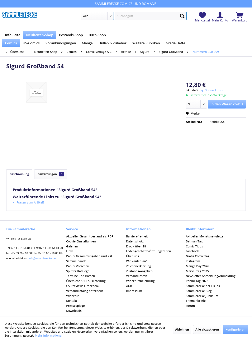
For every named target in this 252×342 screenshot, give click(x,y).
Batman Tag (194, 241)
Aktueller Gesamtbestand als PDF (89, 236)
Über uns (132, 256)
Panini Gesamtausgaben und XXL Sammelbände (89, 258)
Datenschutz (135, 241)
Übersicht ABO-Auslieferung (86, 281)
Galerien (72, 246)
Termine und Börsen (80, 276)
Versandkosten (136, 276)
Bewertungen (51, 174)
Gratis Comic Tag (197, 256)
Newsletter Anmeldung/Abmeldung (211, 276)
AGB (129, 286)
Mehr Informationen (49, 335)
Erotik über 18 (136, 246)
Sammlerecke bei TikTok (203, 286)
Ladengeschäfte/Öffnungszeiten (148, 251)
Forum (190, 306)
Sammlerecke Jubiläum (202, 296)
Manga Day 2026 (197, 266)
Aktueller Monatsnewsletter (205, 236)
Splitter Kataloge (77, 271)
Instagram (193, 261)
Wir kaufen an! (136, 261)
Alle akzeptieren (207, 329)
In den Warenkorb (226, 103)
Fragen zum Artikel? (28, 202)
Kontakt (71, 301)
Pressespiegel (76, 306)
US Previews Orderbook (82, 286)
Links (69, 251)
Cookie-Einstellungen (81, 241)
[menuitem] (134, 17)
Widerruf (72, 296)
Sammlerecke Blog (199, 291)
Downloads (74, 311)
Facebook (192, 251)
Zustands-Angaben (139, 271)
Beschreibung (19, 174)
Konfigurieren (235, 329)
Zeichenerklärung (138, 266)
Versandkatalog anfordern (84, 291)
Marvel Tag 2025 (197, 271)
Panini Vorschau (77, 266)
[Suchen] (182, 15)
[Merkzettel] (202, 17)
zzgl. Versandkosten (212, 90)
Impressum (134, 291)
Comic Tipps (194, 246)
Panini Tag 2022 (197, 281)
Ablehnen (182, 329)
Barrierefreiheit (137, 236)
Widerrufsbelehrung (140, 281)
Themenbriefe (196, 301)
